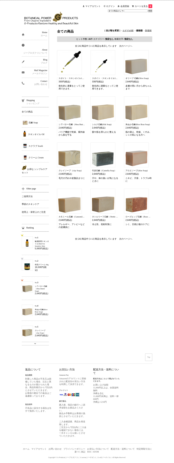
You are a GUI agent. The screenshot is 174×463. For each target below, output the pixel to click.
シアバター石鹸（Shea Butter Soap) (74, 124)
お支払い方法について (98, 449)
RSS (89, 452)
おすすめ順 (128, 30)
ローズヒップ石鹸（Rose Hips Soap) (141, 217)
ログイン (110, 6)
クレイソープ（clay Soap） (71, 170)
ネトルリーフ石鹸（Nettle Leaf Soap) (109, 217)
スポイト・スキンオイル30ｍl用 (106, 78)
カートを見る (143, 6)
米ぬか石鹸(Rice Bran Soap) (137, 124)
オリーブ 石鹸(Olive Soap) (137, 78)
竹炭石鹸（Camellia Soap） (104, 170)
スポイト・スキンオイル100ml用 (73, 78)
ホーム (26, 449)
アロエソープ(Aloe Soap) (136, 170)
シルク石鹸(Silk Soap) (101, 124)
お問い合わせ (55, 449)
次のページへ (125, 46)
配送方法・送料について (123, 449)
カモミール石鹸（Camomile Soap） (74, 217)
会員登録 (124, 6)
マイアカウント (93, 6)
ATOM (96, 452)
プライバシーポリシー (74, 449)
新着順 (148, 30)
